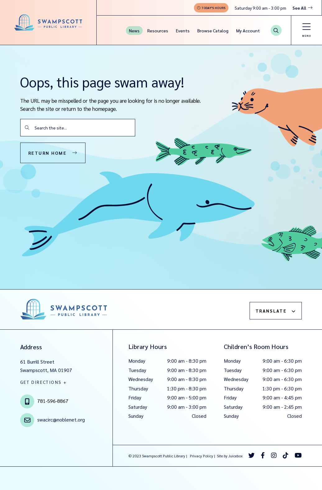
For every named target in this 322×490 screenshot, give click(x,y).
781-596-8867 (52, 401)
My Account (248, 30)
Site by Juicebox (230, 455)
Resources (157, 30)
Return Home (47, 153)
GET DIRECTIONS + (43, 382)
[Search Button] (276, 30)
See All (299, 8)
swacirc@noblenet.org (61, 419)
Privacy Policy (201, 455)
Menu (306, 35)
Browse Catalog (212, 30)
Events (183, 30)
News (134, 30)
